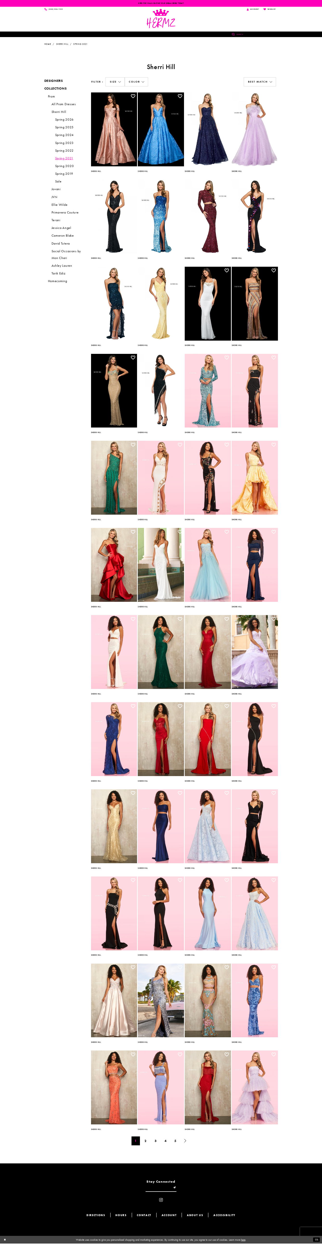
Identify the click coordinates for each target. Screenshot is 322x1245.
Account (169, 1216)
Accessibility (224, 1216)
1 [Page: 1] (136, 1141)
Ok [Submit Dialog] (316, 1241)
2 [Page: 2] (146, 1141)
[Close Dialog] (5, 1241)
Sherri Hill (62, 44)
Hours (121, 1216)
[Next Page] (185, 1141)
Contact (144, 1216)
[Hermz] (161, 19)
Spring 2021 (80, 44)
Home (47, 44)
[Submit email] (176, 1188)
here (243, 1241)
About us (195, 1216)
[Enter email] (161, 1188)
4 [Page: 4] (165, 1141)
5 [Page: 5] (175, 1141)
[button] (115, 82)
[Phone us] (54, 10)
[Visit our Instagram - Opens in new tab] (161, 1202)
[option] (114, 129)
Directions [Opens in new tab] (95, 1216)
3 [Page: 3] (156, 1141)
